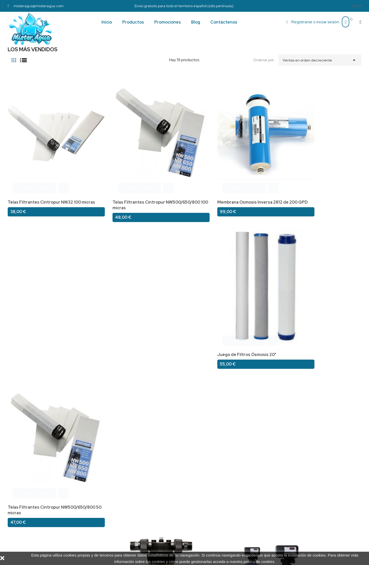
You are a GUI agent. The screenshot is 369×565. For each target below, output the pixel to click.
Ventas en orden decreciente (320, 59)
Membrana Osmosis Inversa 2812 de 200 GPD (179, 164)
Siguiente (350, 433)
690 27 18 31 (288, 476)
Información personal (206, 478)
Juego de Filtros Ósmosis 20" (253, 161)
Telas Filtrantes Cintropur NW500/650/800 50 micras (324, 164)
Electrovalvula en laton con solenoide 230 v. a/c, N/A (35, 401)
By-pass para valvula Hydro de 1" (329, 280)
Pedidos (195, 485)
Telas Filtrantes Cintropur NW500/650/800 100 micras (108, 164)
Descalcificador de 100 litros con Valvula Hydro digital (180, 282)
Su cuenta (198, 470)
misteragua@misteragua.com (302, 485)
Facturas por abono (205, 492)
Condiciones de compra (118, 492)
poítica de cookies (258, 561)
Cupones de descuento (208, 506)
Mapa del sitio (110, 513)
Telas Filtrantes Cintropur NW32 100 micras (34, 164)
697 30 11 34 (288, 481)
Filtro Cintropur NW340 (104, 280)
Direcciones (198, 499)
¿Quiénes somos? (113, 485)
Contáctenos (109, 506)
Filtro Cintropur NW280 (248, 280)
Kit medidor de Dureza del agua (39, 280)
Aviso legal (107, 478)
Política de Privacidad (117, 499)
